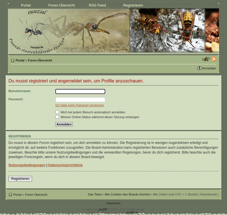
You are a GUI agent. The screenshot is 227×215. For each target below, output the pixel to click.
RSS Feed (97, 5)
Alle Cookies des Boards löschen (127, 194)
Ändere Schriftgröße (206, 59)
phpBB (102, 209)
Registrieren (133, 5)
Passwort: (16, 99)
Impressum (113, 203)
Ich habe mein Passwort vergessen (79, 105)
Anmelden (209, 68)
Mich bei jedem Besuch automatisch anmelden (90, 112)
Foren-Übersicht (61, 5)
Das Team (95, 194)
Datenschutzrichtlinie (65, 165)
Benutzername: (20, 91)
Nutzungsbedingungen (27, 165)
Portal (26, 5)
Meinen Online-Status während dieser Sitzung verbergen (97, 117)
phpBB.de (132, 212)
